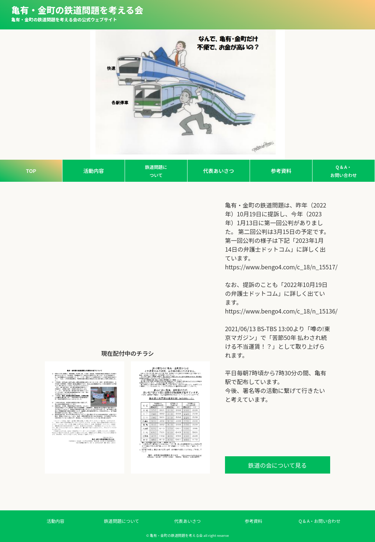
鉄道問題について (156, 171)
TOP (31, 170)
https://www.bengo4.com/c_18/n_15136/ (277, 311)
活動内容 (93, 170)
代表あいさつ (218, 170)
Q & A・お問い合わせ (343, 171)
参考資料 (281, 170)
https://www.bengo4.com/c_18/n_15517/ (277, 266)
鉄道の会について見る (277, 465)
